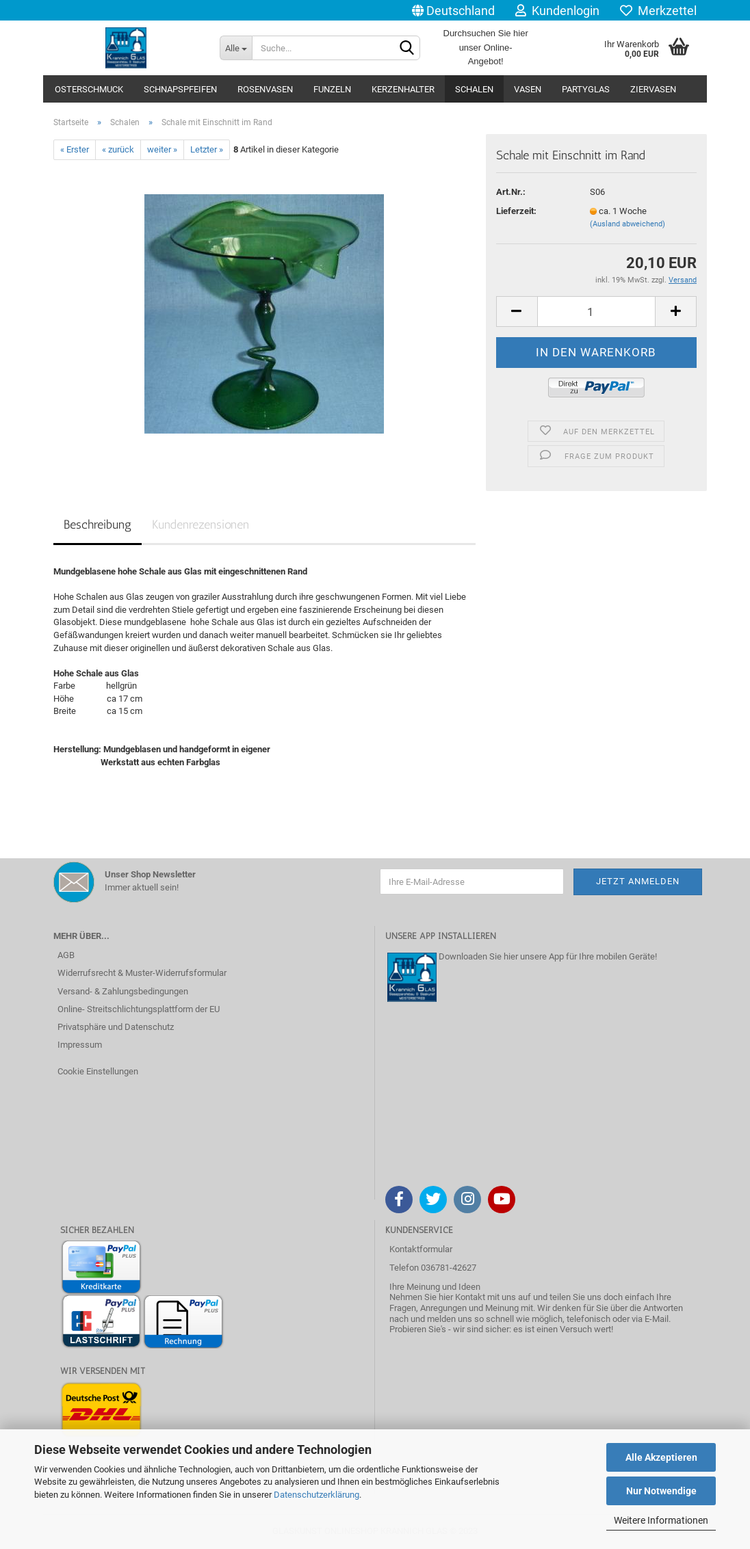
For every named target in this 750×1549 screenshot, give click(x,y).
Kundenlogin (557, 10)
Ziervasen (653, 89)
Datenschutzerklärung (316, 1495)
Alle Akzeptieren (661, 1457)
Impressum (79, 1045)
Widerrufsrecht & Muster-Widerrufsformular (142, 973)
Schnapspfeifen (180, 89)
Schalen (474, 89)
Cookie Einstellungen (97, 1071)
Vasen (527, 89)
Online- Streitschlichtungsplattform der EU (138, 1009)
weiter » (162, 149)
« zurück (118, 149)
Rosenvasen (265, 89)
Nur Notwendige (661, 1490)
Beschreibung (97, 524)
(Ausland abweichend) (627, 224)
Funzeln (332, 89)
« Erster (74, 149)
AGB (66, 955)
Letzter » (206, 149)
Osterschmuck (89, 89)
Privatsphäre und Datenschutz (115, 1027)
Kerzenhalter (403, 89)
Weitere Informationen (661, 1520)
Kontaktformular (420, 1249)
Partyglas (586, 89)
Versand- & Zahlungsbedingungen (122, 991)
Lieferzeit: (516, 211)
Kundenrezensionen (200, 524)
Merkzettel (658, 10)
